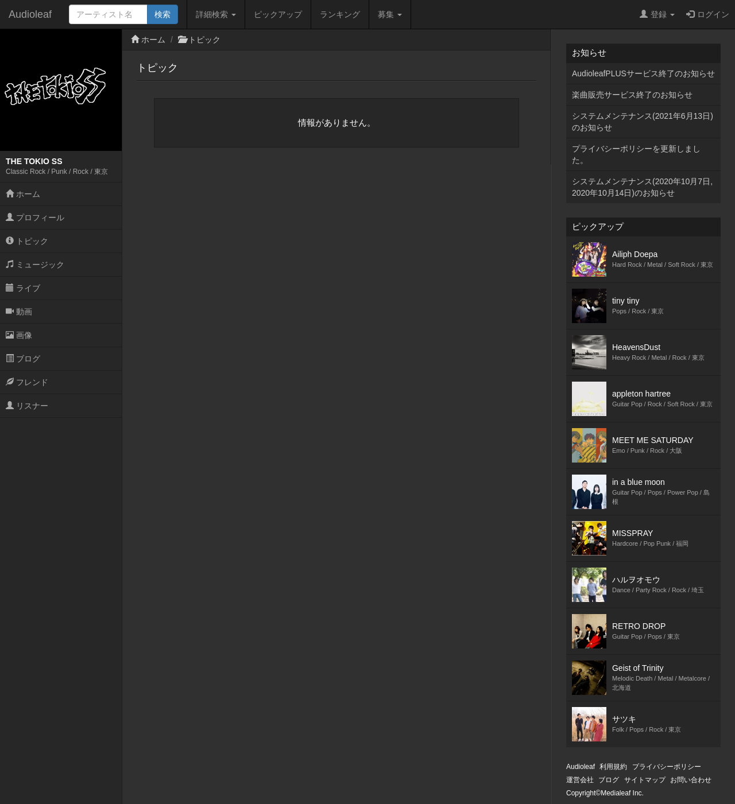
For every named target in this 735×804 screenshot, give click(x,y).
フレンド (27, 382)
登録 (657, 14)
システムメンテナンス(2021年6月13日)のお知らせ (642, 121)
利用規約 (613, 767)
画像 (19, 335)
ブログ (23, 358)
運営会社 (580, 780)
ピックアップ (278, 14)
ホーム (23, 194)
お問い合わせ (690, 780)
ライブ (23, 288)
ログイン (707, 14)
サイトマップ (645, 780)
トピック (27, 241)
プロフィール (35, 217)
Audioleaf (30, 14)
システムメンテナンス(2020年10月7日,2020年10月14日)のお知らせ (642, 187)
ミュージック (35, 264)
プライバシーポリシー (666, 767)
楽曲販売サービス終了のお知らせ (632, 94)
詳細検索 (216, 14)
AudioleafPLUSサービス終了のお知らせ (643, 73)
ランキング (340, 14)
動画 (19, 311)
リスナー (27, 405)
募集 (390, 14)
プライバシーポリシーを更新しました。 (636, 154)
